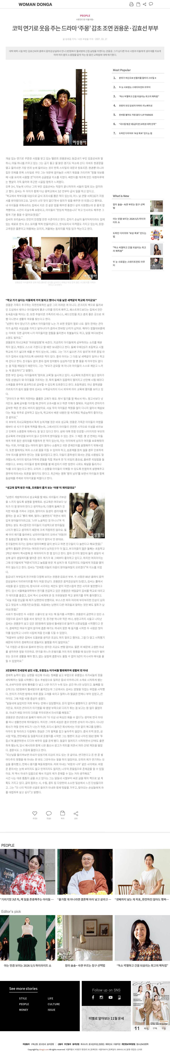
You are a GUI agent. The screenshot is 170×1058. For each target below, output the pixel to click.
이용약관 (116, 1044)
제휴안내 (108, 1044)
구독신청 (34, 1044)
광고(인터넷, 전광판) (96, 1044)
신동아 (60, 1044)
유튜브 (110, 997)
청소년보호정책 (142, 1044)
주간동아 (67, 1044)
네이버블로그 (119, 997)
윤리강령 (50, 1044)
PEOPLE (85, 15)
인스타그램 (101, 997)
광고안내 (42, 1044)
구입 (163, 1028)
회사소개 (84, 1044)
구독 (155, 1028)
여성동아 (26, 1044)
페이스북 (93, 997)
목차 (146, 1028)
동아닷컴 (75, 1044)
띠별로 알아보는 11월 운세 (106, 1018)
